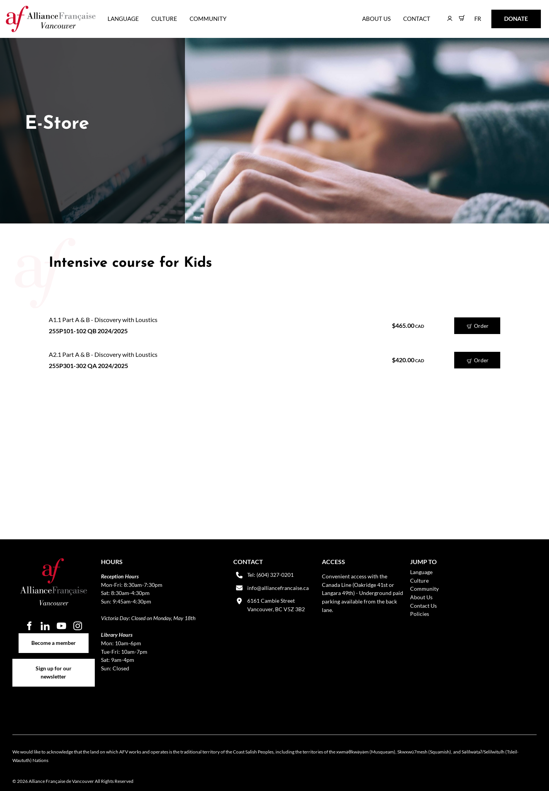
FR (472, 15)
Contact (416, 18)
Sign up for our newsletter (53, 663)
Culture (164, 18)
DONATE (504, 15)
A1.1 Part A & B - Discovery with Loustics (103, 319)
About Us (376, 18)
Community (208, 18)
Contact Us (423, 605)
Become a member (53, 637)
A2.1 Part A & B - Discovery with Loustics (103, 354)
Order (477, 326)
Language (123, 18)
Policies (419, 613)
